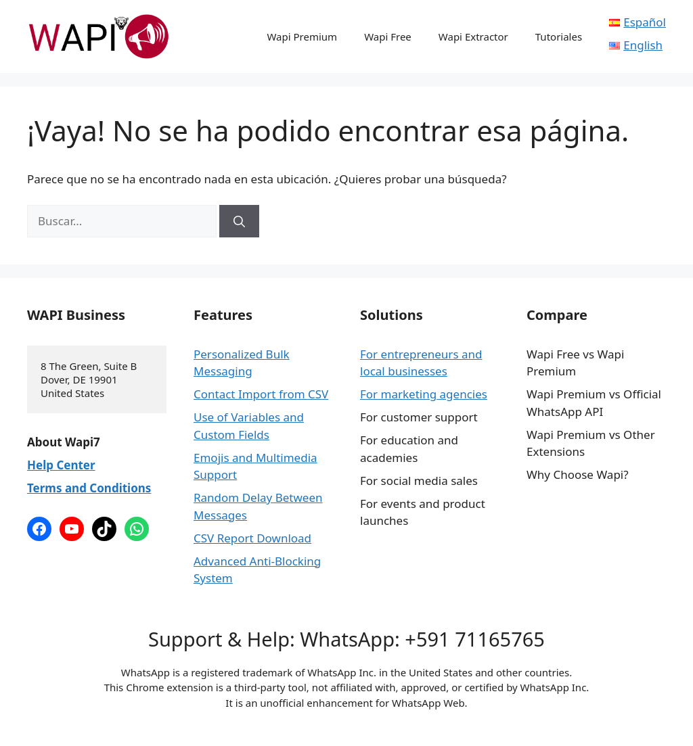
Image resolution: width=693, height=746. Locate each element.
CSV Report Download (252, 538)
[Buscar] (239, 221)
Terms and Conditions (89, 488)
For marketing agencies (423, 394)
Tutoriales (558, 36)
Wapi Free (387, 36)
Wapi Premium (302, 36)
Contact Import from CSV (261, 394)
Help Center (61, 465)
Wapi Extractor (473, 36)
